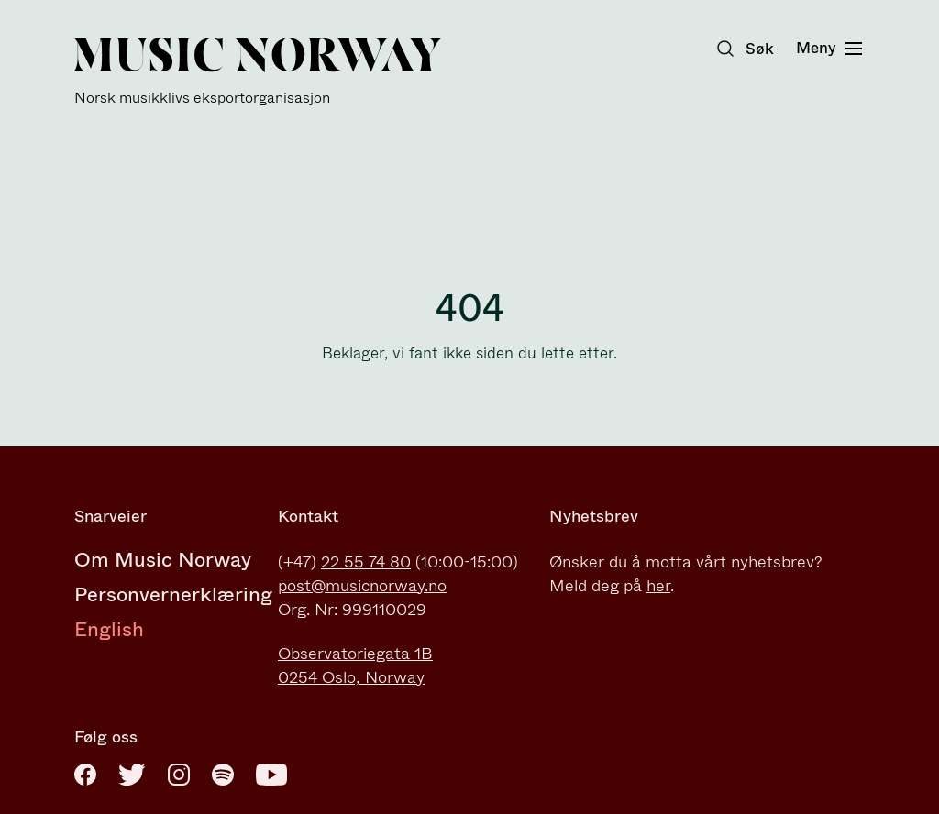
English (109, 629)
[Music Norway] (257, 72)
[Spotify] (223, 775)
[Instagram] (179, 775)
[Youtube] (271, 775)
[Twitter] (132, 775)
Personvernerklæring (173, 594)
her (658, 586)
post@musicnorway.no (362, 586)
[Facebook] (85, 775)
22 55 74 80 (366, 562)
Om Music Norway (162, 559)
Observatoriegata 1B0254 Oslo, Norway (355, 665)
